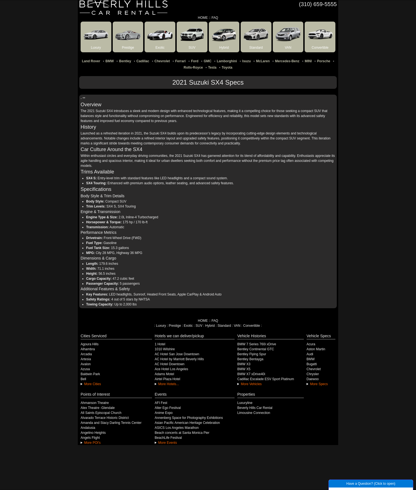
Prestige (175, 326)
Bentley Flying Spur (251, 354)
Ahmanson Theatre (95, 403)
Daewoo (313, 379)
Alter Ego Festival (168, 408)
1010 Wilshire (165, 349)
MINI (308, 61)
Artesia (86, 359)
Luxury (161, 326)
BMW (110, 61)
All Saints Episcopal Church (101, 413)
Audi (310, 354)
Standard (224, 326)
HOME (203, 18)
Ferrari (180, 61)
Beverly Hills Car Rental (255, 408)
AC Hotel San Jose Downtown (177, 354)
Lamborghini (227, 61)
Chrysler (313, 374)
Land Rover (91, 61)
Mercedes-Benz (287, 61)
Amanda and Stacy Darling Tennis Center (111, 423)
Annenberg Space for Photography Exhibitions (189, 418)
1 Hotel (160, 344)
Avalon (86, 364)
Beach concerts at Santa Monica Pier (182, 433)
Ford (195, 61)
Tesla (212, 67)
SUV (199, 326)
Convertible (251, 326)
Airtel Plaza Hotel (167, 379)
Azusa (85, 369)
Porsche (323, 61)
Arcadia (86, 354)
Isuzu (246, 61)
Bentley (125, 61)
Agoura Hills (90, 344)
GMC (208, 61)
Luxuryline (245, 403)
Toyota (227, 67)
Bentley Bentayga (250, 359)
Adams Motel (164, 374)
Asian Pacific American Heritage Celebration (187, 423)
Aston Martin (316, 349)
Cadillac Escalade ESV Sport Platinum (265, 379)
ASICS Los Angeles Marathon (177, 428)
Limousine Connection (253, 413)
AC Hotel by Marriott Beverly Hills (179, 359)
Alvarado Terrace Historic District (105, 418)
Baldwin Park (90, 374)
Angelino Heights (93, 433)
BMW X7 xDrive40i (251, 374)
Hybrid (210, 326)
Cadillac (143, 61)
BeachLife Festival (168, 438)
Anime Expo (164, 413)
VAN (237, 326)
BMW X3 (243, 364)
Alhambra (88, 349)
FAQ (215, 18)
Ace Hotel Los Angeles (171, 369)
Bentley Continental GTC (255, 349)
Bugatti (312, 364)
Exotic (188, 326)
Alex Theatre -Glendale (98, 408)
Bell (83, 379)
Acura (311, 344)
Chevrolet (162, 61)
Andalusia (88, 428)
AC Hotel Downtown (169, 364)
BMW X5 (243, 369)
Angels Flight (90, 438)
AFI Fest (161, 403)
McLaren (262, 61)
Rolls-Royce (193, 67)
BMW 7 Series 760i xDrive (256, 344)
